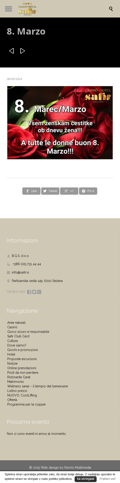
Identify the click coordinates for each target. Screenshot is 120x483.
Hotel (11, 354)
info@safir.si (18, 272)
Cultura (12, 341)
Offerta (12, 400)
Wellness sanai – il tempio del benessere (37, 386)
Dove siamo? (16, 345)
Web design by (52, 467)
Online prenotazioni (21, 368)
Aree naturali (16, 322)
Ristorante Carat (18, 377)
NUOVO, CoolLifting (22, 395)
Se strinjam (85, 479)
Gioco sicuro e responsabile (28, 332)
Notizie (12, 363)
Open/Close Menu (8, 9)
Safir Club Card (18, 336)
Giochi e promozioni (22, 350)
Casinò (12, 327)
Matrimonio (15, 381)
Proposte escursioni (22, 359)
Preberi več (107, 479)
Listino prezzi (17, 391)
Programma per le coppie (26, 404)
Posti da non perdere (22, 372)
